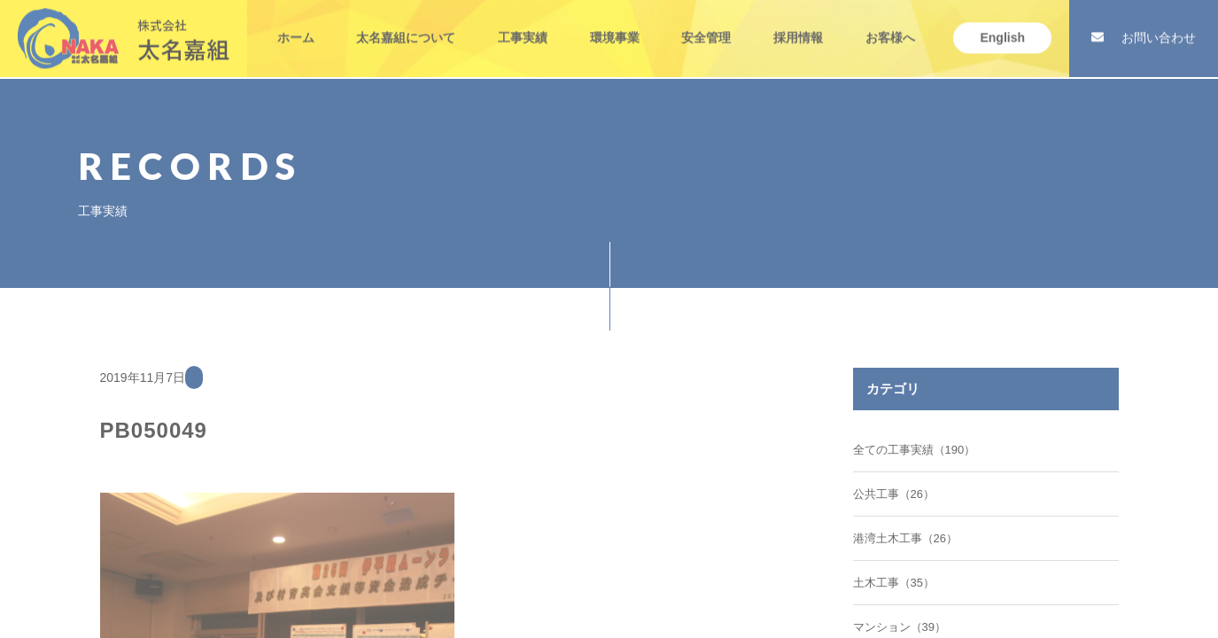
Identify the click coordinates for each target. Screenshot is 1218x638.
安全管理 (706, 21)
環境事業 (615, 21)
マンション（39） (899, 627)
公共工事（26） (894, 494)
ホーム (295, 21)
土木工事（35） (894, 582)
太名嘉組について (405, 21)
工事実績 (522, 21)
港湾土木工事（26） (905, 538)
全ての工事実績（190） (914, 449)
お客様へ (890, 21)
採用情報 (798, 21)
